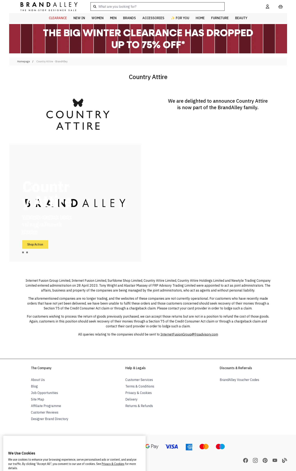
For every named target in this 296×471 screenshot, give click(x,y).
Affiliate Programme (46, 406)
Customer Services (139, 380)
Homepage (23, 61)
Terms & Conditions (139, 386)
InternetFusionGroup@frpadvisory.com (189, 334)
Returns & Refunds (139, 406)
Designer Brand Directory (49, 419)
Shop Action (35, 244)
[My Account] (267, 6)
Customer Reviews (44, 412)
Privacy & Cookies (138, 393)
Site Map (37, 399)
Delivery (131, 399)
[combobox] (172, 6)
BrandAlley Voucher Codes (239, 380)
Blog (34, 386)
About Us (38, 380)
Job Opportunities (44, 393)
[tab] (23, 252)
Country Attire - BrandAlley (52, 61)
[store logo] (45, 6)
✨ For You (180, 18)
